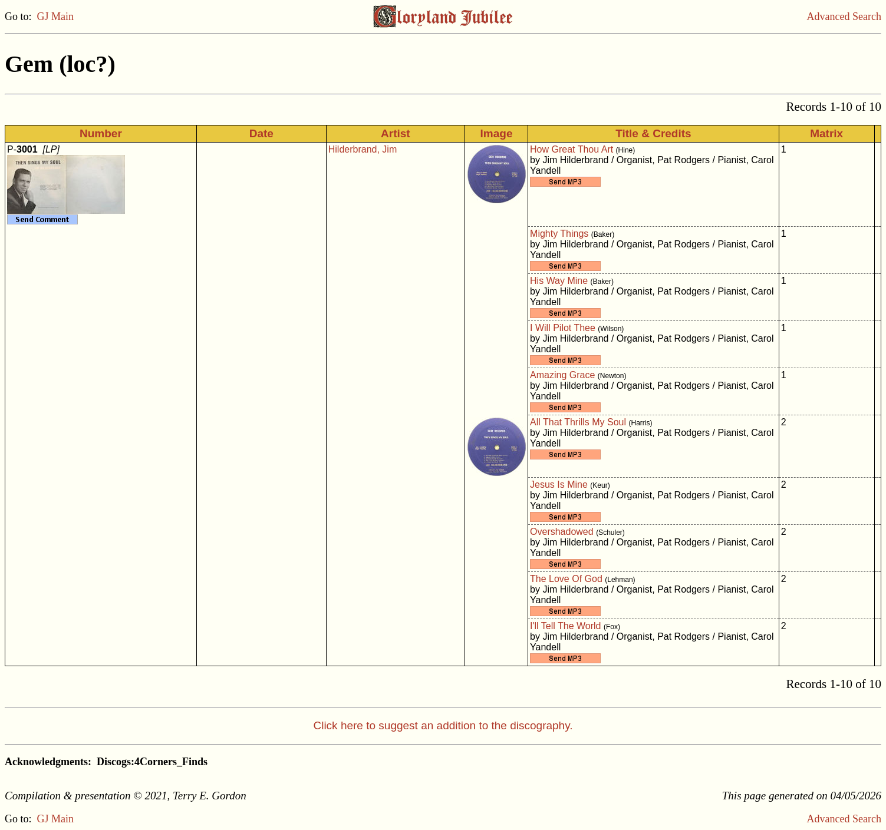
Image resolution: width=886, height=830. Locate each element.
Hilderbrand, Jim (362, 149)
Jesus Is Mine (559, 485)
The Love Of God (566, 579)
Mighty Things (559, 234)
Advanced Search (844, 16)
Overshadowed (562, 532)
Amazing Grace (562, 375)
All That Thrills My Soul (578, 422)
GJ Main (55, 16)
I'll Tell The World (565, 626)
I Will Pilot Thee (562, 328)
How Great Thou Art (571, 149)
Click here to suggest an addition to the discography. (442, 725)
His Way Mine (559, 281)
